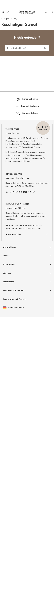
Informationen (9, 537)
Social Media (9, 554)
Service (6, 545)
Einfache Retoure (27, 403)
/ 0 (26, 346)
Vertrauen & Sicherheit (13, 580)
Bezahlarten (8, 571)
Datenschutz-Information (27, 442)
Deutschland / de (13, 597)
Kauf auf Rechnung (27, 396)
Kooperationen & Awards (14, 589)
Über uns (7, 563)
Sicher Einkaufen (27, 389)
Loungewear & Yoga (9, 18)
